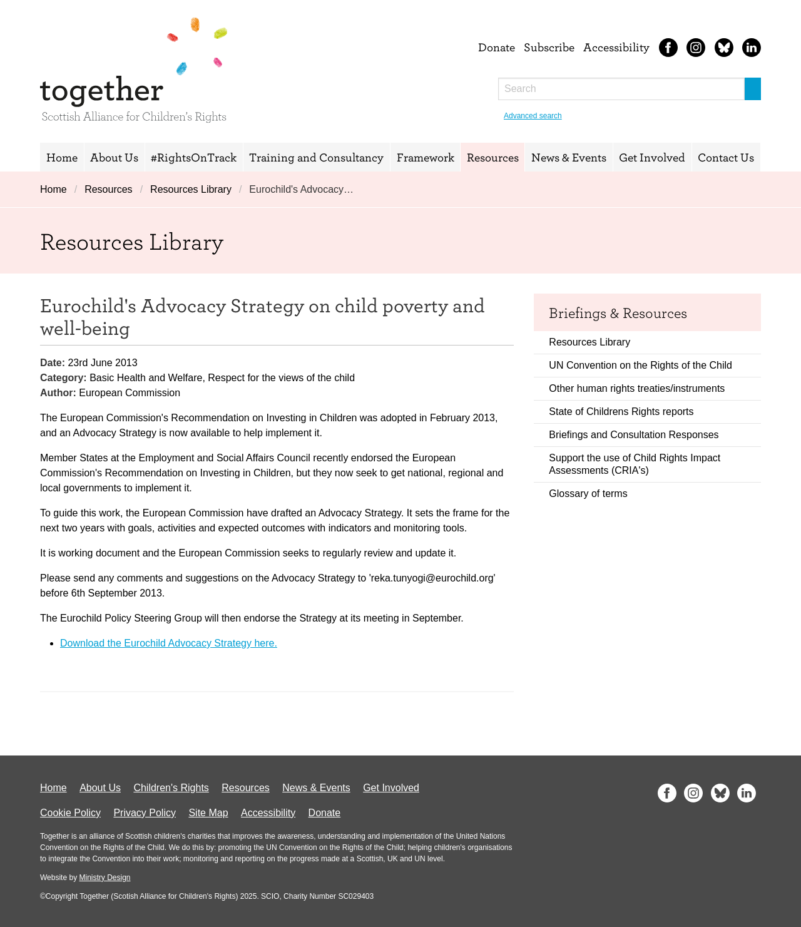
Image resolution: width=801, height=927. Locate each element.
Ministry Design (104, 877)
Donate (496, 47)
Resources (493, 157)
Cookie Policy (70, 812)
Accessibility (616, 47)
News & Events (568, 157)
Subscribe (549, 47)
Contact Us (726, 157)
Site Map (208, 812)
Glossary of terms (588, 493)
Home (62, 157)
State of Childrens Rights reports (621, 411)
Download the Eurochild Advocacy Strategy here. (168, 643)
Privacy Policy (144, 812)
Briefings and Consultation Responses (633, 434)
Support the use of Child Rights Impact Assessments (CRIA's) (634, 464)
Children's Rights (170, 787)
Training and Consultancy (316, 157)
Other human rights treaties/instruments (637, 388)
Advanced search (533, 115)
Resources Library (191, 189)
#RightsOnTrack (194, 157)
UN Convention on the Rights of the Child (640, 365)
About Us (114, 157)
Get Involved (652, 157)
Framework (425, 157)
